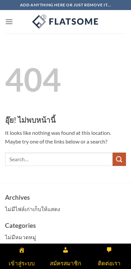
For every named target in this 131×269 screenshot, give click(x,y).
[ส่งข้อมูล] (119, 159)
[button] (9, 21)
